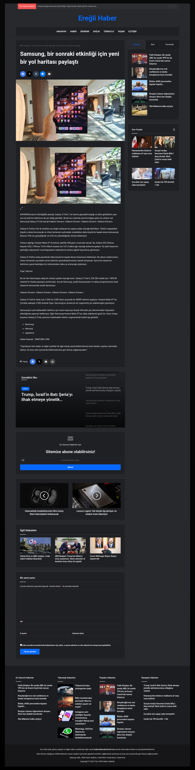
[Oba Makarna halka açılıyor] (139, 110)
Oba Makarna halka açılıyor (161, 106)
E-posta (24, 633)
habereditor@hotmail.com (104, 749)
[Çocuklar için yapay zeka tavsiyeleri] (142, 173)
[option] (70, 399)
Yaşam (121, 31)
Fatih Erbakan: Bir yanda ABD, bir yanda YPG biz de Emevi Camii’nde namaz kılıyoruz (126, 691)
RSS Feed (86, 758)
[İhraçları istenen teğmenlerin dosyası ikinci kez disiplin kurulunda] (139, 97)
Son (153, 44)
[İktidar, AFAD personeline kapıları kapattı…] (139, 85)
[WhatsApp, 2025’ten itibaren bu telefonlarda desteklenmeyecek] (65, 733)
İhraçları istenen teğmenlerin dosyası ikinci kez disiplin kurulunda (161, 97)
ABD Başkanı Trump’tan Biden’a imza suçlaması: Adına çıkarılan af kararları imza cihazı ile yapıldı (70, 559)
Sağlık (96, 31)
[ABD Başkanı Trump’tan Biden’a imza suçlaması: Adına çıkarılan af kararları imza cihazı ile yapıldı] (70, 545)
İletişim (132, 31)
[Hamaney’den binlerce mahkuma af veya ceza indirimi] (142, 142)
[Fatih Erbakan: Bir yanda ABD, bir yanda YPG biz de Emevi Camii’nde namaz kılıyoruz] (139, 59)
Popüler (136, 44)
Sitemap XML (75, 758)
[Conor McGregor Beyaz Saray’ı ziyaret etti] (105, 545)
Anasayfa (61, 31)
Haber (73, 31)
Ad (22, 621)
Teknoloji (109, 31)
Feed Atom (111, 758)
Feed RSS (102, 758)
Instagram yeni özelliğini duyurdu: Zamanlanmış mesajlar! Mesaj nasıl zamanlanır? (84, 718)
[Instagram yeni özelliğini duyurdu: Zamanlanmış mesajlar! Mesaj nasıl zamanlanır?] (65, 716)
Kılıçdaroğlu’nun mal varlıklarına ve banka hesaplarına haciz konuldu (160, 72)
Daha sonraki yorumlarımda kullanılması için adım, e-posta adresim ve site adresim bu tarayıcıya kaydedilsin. (66, 645)
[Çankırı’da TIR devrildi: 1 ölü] (165, 173)
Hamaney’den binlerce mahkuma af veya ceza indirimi (142, 153)
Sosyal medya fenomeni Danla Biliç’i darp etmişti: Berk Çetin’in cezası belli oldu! (69, 6)
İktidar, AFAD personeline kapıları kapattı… (125, 719)
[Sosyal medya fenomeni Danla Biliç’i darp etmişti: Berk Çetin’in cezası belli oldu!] (165, 142)
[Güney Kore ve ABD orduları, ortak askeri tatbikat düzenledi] (35, 545)
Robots (94, 758)
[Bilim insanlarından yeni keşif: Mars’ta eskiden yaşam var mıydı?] (65, 702)
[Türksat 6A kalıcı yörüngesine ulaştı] (65, 689)
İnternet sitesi (78, 633)
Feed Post (121, 758)
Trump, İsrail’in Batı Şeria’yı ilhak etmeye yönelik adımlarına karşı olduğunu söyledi (46, 397)
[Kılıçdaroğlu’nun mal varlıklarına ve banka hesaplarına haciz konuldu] (139, 73)
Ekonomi (84, 31)
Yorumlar (169, 44)
